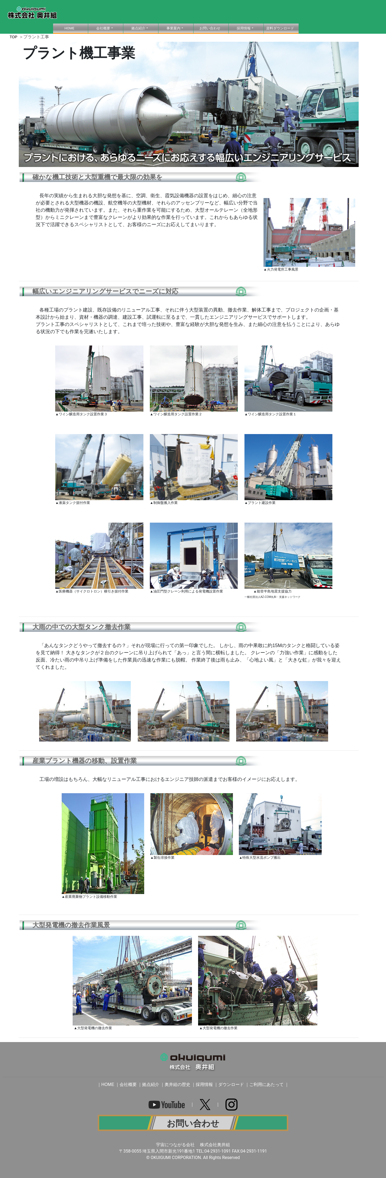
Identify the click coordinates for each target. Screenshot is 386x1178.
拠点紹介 (150, 1084)
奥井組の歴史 (177, 1084)
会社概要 (128, 1084)
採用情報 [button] (244, 28)
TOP (13, 37)
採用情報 (204, 1084)
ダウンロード (231, 1084)
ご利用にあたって (266, 1084)
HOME (76, 27)
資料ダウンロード (280, 28)
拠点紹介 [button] (138, 28)
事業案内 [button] (173, 28)
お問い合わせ (209, 28)
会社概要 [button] (103, 28)
